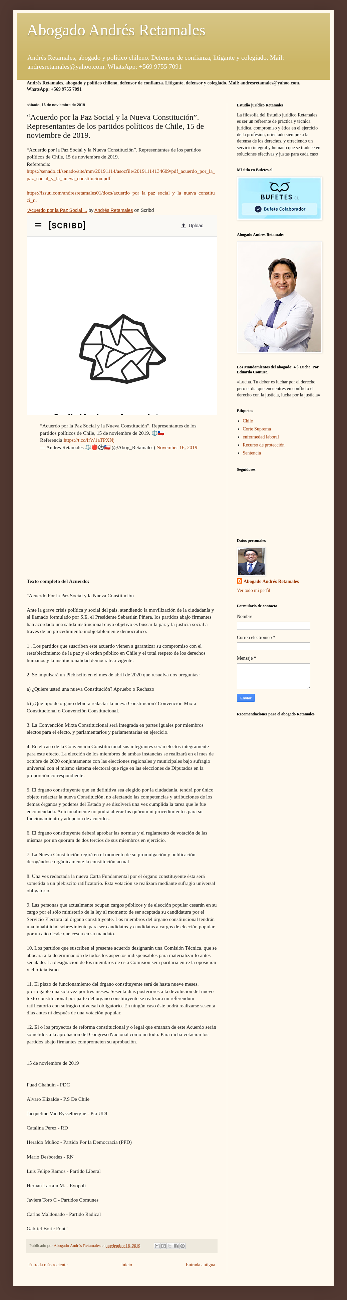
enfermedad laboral (261, 436)
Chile (248, 420)
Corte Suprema (257, 428)
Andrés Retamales (113, 210)
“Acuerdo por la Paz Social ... (57, 210)
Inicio (126, 1264)
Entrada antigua (200, 1264)
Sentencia (252, 452)
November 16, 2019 (177, 447)
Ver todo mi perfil (253, 590)
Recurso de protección (264, 444)
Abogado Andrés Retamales (116, 30)
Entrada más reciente (47, 1264)
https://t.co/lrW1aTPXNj (89, 440)
